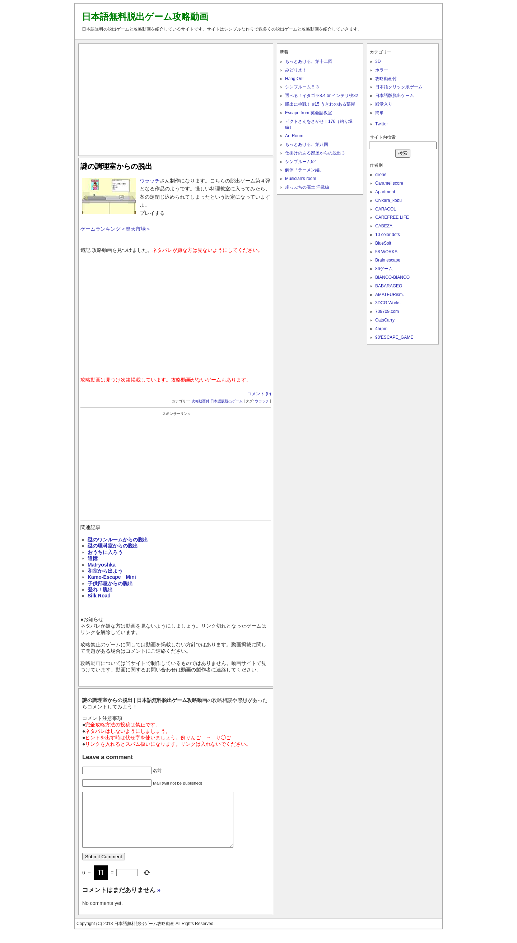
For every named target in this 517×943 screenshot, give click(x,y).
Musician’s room (300, 178)
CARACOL (385, 209)
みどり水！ (296, 70)
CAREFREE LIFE (392, 217)
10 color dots (387, 234)
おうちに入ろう (105, 552)
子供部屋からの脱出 (110, 583)
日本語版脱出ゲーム (226, 401)
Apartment (385, 191)
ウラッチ (150, 181)
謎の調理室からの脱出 (116, 166)
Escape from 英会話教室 (308, 112)
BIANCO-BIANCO (392, 277)
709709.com (387, 311)
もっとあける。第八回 (306, 144)
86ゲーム (384, 268)
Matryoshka (102, 565)
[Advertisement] (176, 98)
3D (378, 61)
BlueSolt (383, 243)
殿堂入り (383, 104)
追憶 (93, 558)
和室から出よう (105, 571)
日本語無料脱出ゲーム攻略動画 (145, 16)
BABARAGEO (388, 285)
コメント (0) (259, 393)
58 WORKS (386, 251)
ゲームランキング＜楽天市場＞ (115, 229)
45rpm (381, 328)
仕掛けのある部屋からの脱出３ (315, 153)
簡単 (379, 112)
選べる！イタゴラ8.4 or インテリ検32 (321, 95)
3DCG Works (387, 302)
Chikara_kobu (388, 200)
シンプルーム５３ (302, 86)
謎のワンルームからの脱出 (118, 539)
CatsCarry (385, 320)
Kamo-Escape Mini (112, 577)
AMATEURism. (389, 294)
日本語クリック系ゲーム (399, 86)
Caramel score (389, 183)
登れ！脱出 (100, 589)
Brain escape (387, 260)
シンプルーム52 (300, 161)
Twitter (381, 123)
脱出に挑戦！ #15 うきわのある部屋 (320, 104)
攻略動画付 (200, 401)
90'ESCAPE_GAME (394, 337)
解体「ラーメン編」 (304, 169)
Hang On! (294, 78)
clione (380, 174)
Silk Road (99, 595)
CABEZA (383, 225)
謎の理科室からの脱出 (113, 546)
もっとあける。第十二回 (308, 61)
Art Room (294, 135)
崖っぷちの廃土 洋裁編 (307, 187)
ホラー (381, 70)
